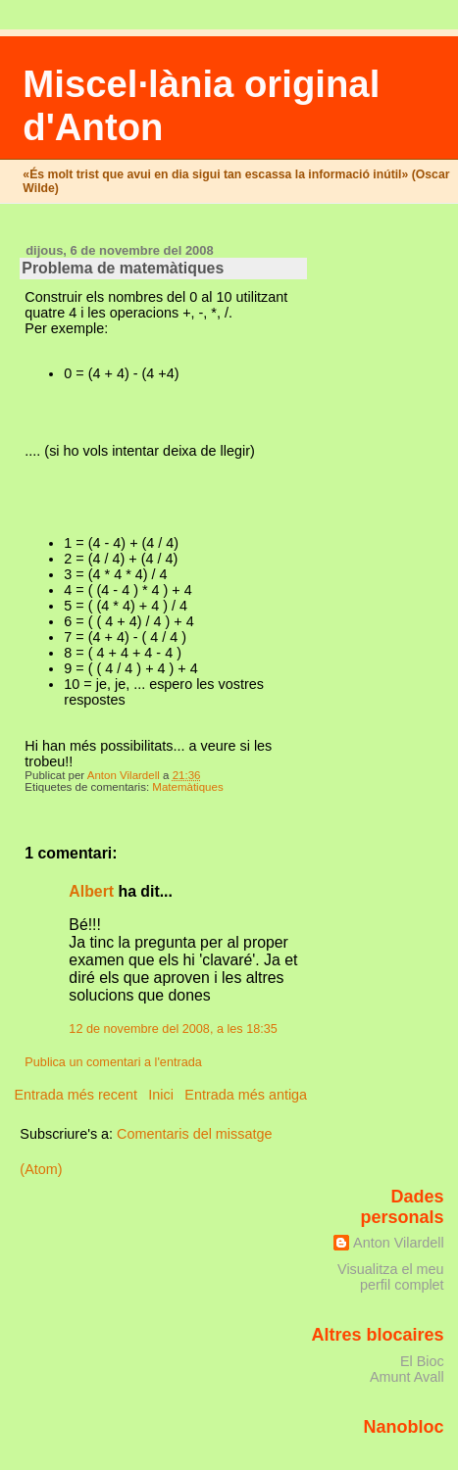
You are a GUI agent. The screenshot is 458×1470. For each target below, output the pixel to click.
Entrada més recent (75, 1094)
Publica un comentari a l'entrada (113, 1062)
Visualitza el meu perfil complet (390, 1277)
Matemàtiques (187, 787)
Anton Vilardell (398, 1242)
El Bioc (422, 1361)
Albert (91, 891)
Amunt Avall (407, 1377)
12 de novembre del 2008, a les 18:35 (173, 1029)
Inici (161, 1094)
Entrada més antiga (245, 1094)
